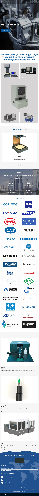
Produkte (4, 465)
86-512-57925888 (5, 482)
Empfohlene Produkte (8, 468)
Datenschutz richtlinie (21, 491)
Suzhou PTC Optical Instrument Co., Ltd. (18, 489)
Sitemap (14, 491)
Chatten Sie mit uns (19, 460)
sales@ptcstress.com (6, 480)
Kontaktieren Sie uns (8, 473)
